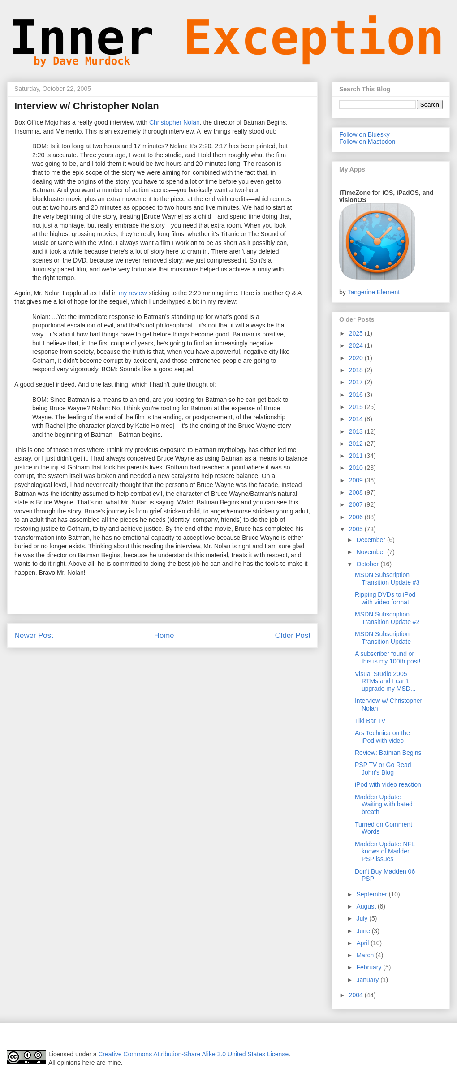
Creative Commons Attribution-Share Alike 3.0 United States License (193, 1054)
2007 (357, 504)
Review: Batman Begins (388, 752)
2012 (357, 443)
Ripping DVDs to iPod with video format (385, 598)
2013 (357, 431)
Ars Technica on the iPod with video (382, 736)
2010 (357, 467)
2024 (357, 345)
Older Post (292, 635)
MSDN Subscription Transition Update (383, 637)
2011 (357, 455)
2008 (357, 492)
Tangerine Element (373, 292)
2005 (357, 529)
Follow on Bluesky (364, 134)
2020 (357, 358)
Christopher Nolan (174, 122)
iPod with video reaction (388, 784)
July (362, 918)
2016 (357, 394)
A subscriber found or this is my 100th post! (388, 657)
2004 (357, 995)
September (372, 894)
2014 (357, 418)
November (371, 552)
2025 (357, 333)
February (369, 967)
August (366, 906)
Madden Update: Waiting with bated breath (384, 804)
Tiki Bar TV (370, 720)
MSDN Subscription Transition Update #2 (387, 618)
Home (164, 635)
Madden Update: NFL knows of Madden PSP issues (384, 851)
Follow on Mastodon (367, 141)
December (371, 539)
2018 (357, 370)
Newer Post (33, 635)
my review (133, 293)
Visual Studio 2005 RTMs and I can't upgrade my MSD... (385, 681)
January (368, 979)
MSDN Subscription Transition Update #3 (387, 578)
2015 (357, 406)
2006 (357, 517)
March (365, 955)
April (363, 943)
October (368, 564)
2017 (357, 382)
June (363, 931)
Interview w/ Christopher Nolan (86, 106)
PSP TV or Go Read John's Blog (383, 768)
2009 (357, 480)
